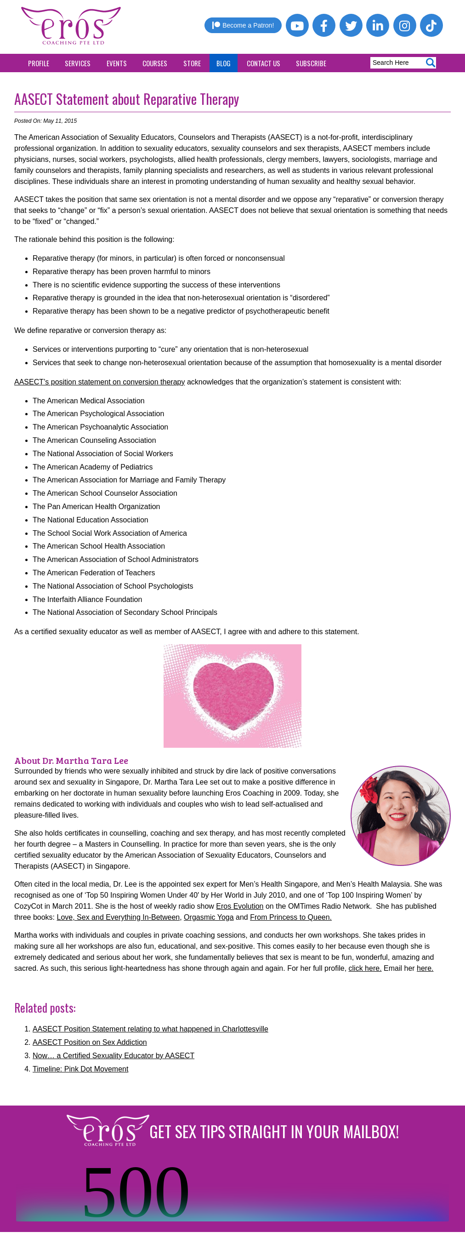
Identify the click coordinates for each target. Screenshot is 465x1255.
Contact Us (263, 63)
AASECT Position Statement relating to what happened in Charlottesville (150, 1029)
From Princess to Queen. (291, 917)
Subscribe (311, 63)
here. (425, 968)
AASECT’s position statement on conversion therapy (99, 382)
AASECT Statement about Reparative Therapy (126, 98)
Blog (223, 63)
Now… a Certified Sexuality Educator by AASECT (113, 1056)
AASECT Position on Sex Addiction (90, 1042)
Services (78, 63)
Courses (154, 63)
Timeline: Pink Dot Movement (80, 1069)
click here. (365, 968)
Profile (38, 63)
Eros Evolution (239, 906)
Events (117, 63)
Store (192, 63)
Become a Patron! (243, 25)
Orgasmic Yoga (209, 917)
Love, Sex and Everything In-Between (118, 917)
